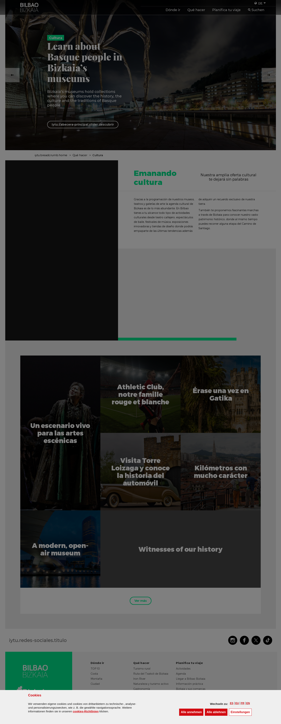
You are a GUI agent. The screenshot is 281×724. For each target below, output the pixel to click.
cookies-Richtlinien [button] (86, 711)
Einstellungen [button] (241, 712)
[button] (231, 703)
